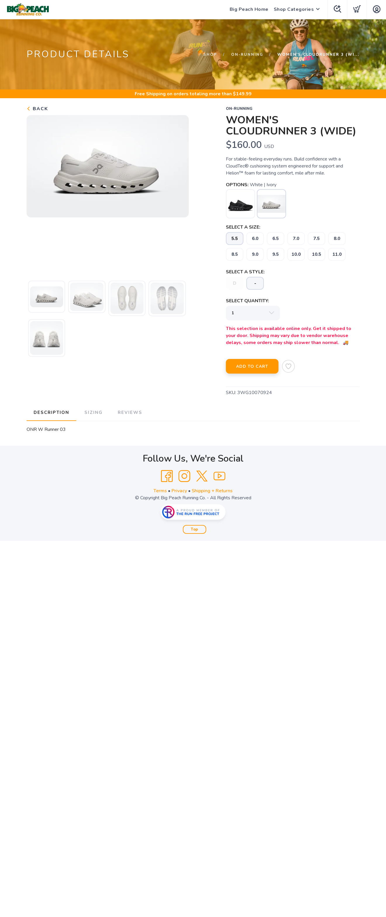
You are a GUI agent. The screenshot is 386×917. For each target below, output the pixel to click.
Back (37, 109)
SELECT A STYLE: (245, 272)
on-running (247, 54)
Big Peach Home (249, 9)
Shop (210, 54)
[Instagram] (184, 476)
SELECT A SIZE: (243, 227)
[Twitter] (202, 476)
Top (194, 529)
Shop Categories (294, 9)
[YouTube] (219, 476)
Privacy (179, 491)
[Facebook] (167, 476)
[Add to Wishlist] (288, 366)
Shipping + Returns (212, 491)
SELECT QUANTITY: (247, 301)
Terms (160, 491)
